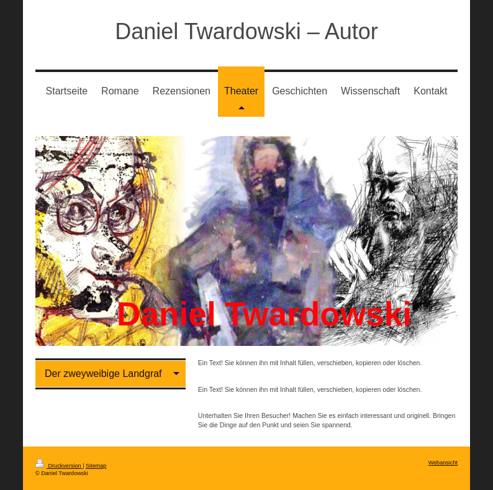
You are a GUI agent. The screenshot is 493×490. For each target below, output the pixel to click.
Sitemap (96, 466)
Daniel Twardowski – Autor (246, 31)
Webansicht (443, 463)
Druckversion (59, 466)
